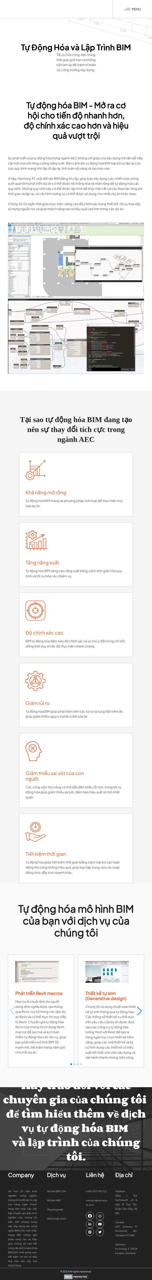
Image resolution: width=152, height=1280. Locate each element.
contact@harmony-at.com (97, 1202)
